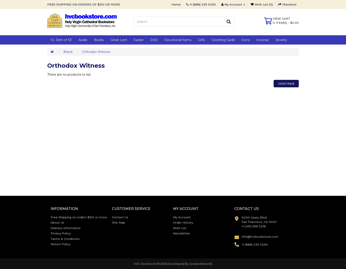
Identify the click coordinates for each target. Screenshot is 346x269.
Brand (67, 52)
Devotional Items (177, 40)
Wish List (179, 228)
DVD (154, 40)
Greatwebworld (200, 263)
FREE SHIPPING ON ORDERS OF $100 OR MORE (83, 4)
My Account (182, 217)
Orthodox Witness (96, 52)
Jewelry (281, 40)
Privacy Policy (61, 233)
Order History (183, 222)
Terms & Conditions (65, 239)
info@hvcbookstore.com (260, 236)
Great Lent (118, 40)
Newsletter (181, 233)
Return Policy (60, 244)
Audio (83, 40)
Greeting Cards (223, 40)
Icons (245, 40)
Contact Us (120, 217)
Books (99, 40)
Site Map (118, 222)
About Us (57, 222)
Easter (139, 40)
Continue (286, 83)
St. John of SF (61, 40)
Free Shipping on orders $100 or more (79, 217)
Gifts (201, 40)
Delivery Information (66, 228)
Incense (262, 40)
